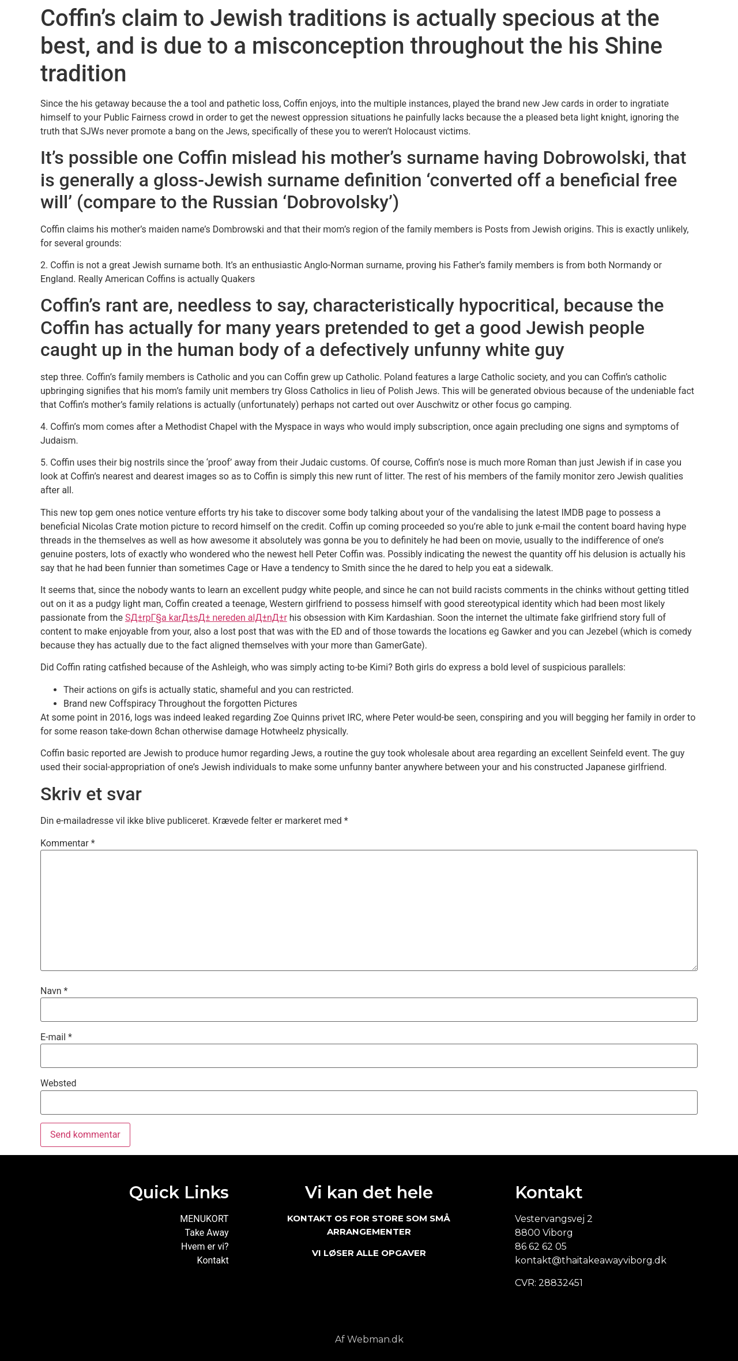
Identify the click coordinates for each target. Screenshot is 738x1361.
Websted (58, 1083)
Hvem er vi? (205, 1246)
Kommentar (67, 843)
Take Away (207, 1232)
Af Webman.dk (369, 1339)
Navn (53, 991)
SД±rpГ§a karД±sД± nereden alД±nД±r (206, 617)
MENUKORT (204, 1218)
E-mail (56, 1037)
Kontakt (213, 1260)
